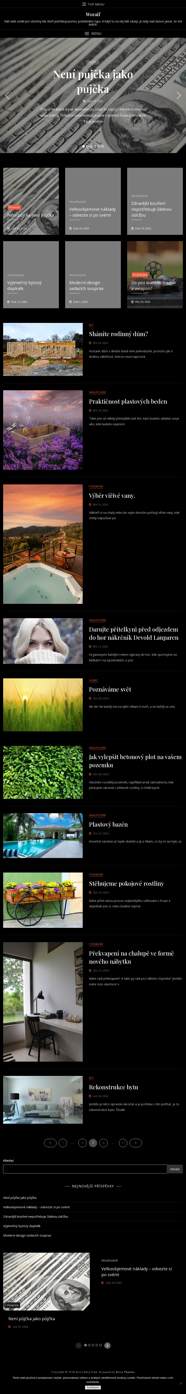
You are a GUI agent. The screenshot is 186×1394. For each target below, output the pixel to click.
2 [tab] (87, 146)
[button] (93, 34)
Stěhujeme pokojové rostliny (126, 902)
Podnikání (140, 275)
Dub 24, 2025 (81, 228)
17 (124, 1166)
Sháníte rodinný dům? (118, 334)
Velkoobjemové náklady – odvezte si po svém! (92, 212)
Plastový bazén (108, 840)
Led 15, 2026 (95, 101)
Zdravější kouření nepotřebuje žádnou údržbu (151, 209)
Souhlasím (93, 1387)
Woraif (93, 14)
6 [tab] (102, 146)
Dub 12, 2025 (19, 302)
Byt (91, 325)
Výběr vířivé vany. (112, 501)
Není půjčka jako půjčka (30, 215)
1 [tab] (84, 146)
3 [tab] (91, 146)
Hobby (93, 691)
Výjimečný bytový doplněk (21, 1249)
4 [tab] (95, 146)
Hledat (8, 1184)
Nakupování (97, 395)
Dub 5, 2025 (80, 302)
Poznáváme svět (110, 700)
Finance (92, 62)
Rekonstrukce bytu (113, 1111)
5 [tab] (99, 146)
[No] (181, 1383)
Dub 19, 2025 (143, 228)
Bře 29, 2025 (142, 302)
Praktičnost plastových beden (128, 404)
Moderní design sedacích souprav (86, 285)
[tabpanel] (93, 95)
